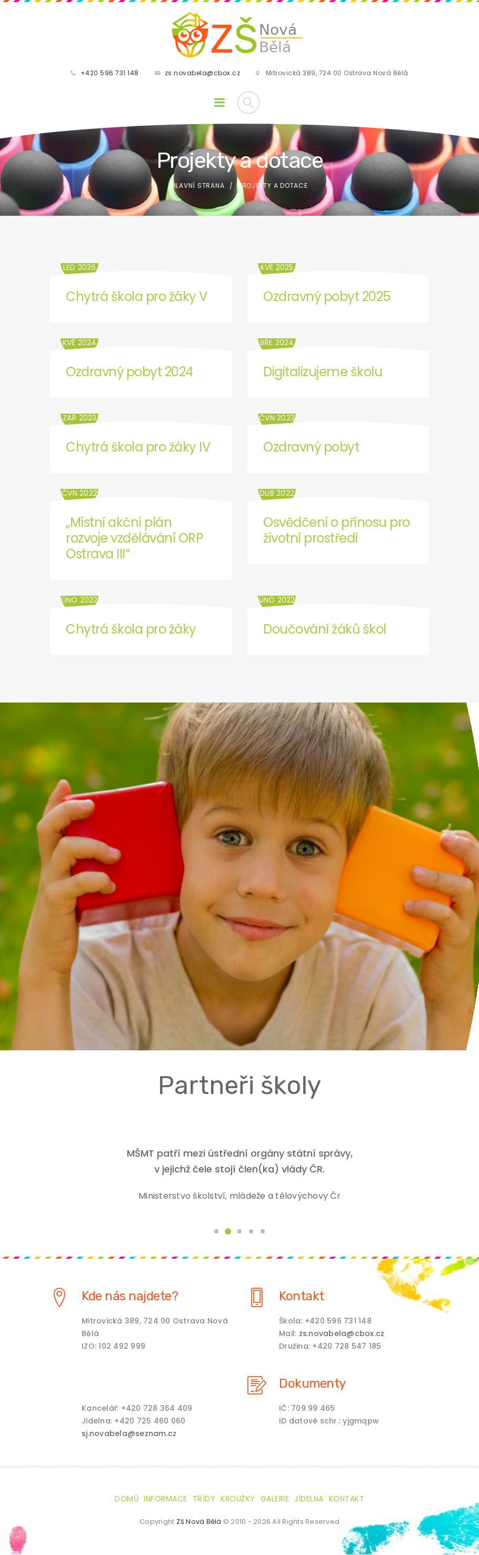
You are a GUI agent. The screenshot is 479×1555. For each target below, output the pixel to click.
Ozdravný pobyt (311, 448)
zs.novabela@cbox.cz (203, 73)
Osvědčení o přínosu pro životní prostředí (336, 531)
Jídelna (309, 1499)
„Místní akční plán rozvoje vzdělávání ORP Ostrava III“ (134, 539)
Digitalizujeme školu (322, 373)
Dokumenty (312, 1384)
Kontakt (301, 1296)
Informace (165, 1499)
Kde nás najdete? (130, 1296)
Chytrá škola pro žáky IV (138, 448)
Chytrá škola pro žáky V (136, 297)
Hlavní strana (198, 186)
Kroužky (238, 1499)
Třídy (204, 1499)
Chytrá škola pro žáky (131, 630)
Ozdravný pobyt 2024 (129, 373)
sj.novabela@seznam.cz (129, 1434)
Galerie (275, 1499)
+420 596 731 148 (110, 73)
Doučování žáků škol (324, 630)
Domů (126, 1499)
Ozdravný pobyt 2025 (327, 297)
